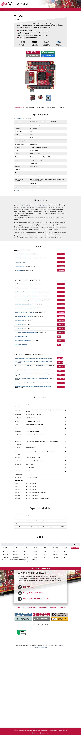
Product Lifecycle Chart (20, 266)
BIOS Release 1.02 (19, 324)
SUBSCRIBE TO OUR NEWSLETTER (69, 662)
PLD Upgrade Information (21, 344)
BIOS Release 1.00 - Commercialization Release (26, 332)
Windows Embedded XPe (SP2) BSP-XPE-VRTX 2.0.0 (27, 292)
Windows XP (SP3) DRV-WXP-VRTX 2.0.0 (24, 284)
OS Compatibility (19, 270)
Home (18, 684)
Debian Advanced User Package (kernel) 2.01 (25, 308)
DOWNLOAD (61, 254)
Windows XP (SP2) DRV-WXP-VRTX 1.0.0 (24, 288)
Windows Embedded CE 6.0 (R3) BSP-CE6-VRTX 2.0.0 (27, 300)
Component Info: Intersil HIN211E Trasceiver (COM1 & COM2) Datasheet (31, 365)
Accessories (51, 107)
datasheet (20, 118)
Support (53, 684)
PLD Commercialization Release (22, 340)
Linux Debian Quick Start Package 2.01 (24, 304)
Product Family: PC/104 (20, 262)
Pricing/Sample (75, 546)
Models (61, 107)
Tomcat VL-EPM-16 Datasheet (22, 254)
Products (43, 684)
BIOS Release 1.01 (19, 328)
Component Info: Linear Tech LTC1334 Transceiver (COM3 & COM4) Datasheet (33, 370)
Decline (45, 733)
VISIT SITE (60, 358)
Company (62, 684)
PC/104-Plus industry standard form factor (34, 206)
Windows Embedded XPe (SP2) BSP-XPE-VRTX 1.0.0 (27, 296)
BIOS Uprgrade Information (21, 336)
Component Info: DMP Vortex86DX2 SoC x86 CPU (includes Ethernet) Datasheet (33, 358)
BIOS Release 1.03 (19, 320)
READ (59, 336)
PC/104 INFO (61, 262)
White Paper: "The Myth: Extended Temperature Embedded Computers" (32, 378)
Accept (36, 733)
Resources (40, 107)
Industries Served (30, 684)
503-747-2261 (66, 598)
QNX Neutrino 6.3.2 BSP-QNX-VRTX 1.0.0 (24, 316)
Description (30, 107)
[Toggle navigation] (2, 9)
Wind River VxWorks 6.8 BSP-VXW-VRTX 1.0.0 (25, 312)
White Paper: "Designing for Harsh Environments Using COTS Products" (31, 374)
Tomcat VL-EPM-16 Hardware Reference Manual (26, 258)
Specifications (19, 107)
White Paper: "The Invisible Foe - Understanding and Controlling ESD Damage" (33, 386)
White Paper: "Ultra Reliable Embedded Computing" (27, 383)
